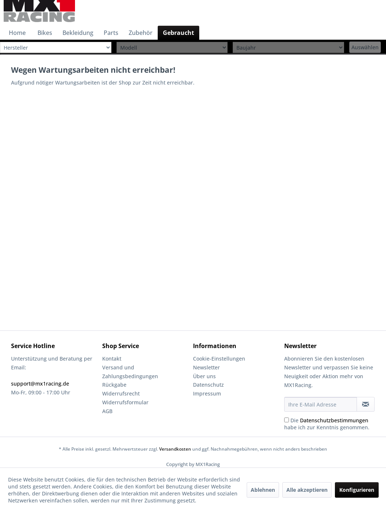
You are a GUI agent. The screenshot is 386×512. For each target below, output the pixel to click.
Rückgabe (114, 384)
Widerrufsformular (125, 402)
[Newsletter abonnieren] (366, 404)
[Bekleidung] (78, 33)
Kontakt (111, 358)
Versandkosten (175, 449)
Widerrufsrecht (121, 393)
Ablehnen (263, 489)
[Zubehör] (141, 33)
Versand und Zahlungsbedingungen (130, 372)
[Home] (17, 33)
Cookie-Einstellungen (219, 358)
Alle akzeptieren (307, 489)
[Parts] (111, 33)
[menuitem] (17, 33)
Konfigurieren (356, 489)
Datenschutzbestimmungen (334, 420)
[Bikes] (44, 33)
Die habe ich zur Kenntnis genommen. (326, 424)
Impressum (207, 393)
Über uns (204, 376)
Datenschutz (208, 384)
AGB (107, 411)
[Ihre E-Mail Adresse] (320, 404)
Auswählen (365, 47)
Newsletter (206, 367)
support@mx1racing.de (40, 383)
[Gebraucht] (178, 33)
